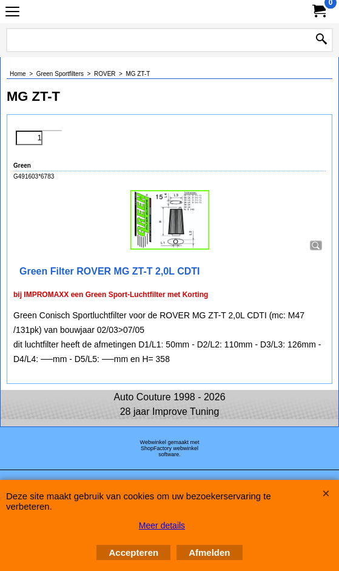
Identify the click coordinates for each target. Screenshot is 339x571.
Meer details (162, 525)
